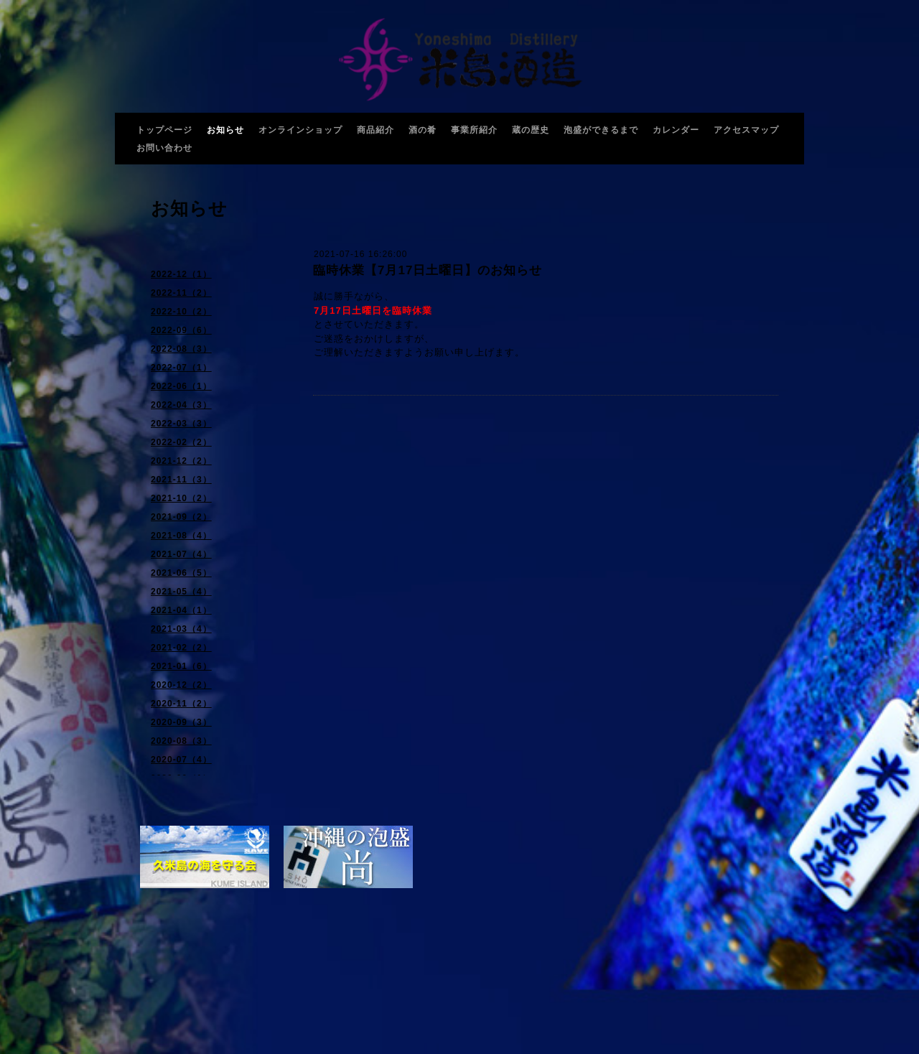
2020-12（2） (181, 685)
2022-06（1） (181, 386)
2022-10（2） (181, 312)
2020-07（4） (181, 760)
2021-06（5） (181, 573)
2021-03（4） (181, 629)
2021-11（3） (181, 480)
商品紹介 (375, 130)
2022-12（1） (181, 274)
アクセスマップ (746, 130)
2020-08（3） (181, 741)
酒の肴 (423, 130)
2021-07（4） (181, 554)
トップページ (164, 130)
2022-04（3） (181, 405)
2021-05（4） (181, 592)
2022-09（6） (181, 330)
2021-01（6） (181, 666)
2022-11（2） (181, 293)
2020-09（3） (181, 722)
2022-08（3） (181, 349)
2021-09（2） (181, 517)
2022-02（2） (181, 442)
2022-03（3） (181, 424)
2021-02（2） (181, 648)
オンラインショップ (300, 130)
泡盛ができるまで (601, 130)
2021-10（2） (181, 498)
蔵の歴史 (530, 130)
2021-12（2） (181, 461)
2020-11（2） (181, 704)
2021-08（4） (181, 536)
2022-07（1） (181, 368)
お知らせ (225, 130)
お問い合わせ (164, 148)
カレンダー (676, 130)
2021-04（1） (181, 610)
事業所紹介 (474, 130)
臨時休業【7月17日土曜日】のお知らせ (427, 270)
